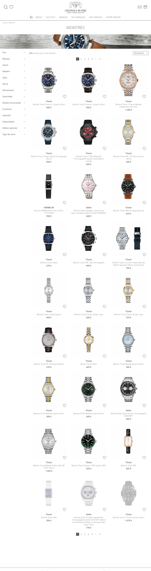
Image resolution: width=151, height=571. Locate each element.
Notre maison (113, 17)
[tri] (140, 54)
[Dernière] (100, 60)
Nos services (95, 17)
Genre (14, 66)
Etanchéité (14, 98)
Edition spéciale (14, 129)
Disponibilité (14, 123)
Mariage (63, 17)
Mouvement (14, 91)
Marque (14, 60)
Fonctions (14, 110)
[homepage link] (75, 8)
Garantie (14, 116)
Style (14, 79)
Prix (14, 53)
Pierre (14, 85)
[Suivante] (95, 60)
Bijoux (39, 17)
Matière (14, 72)
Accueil (5, 24)
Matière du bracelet (14, 104)
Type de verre (14, 135)
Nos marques (78, 17)
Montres (50, 17)
